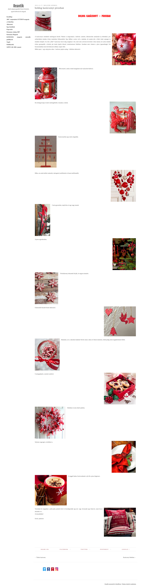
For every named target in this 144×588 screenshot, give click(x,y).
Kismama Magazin (12, 34)
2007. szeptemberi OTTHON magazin (18, 19)
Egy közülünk (11, 27)
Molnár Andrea (50, 5)
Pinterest (104, 549)
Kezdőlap (9, 17)
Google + (126, 549)
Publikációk (10, 44)
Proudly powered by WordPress (113, 584)
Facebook (64, 549)
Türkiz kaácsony (40, 557)
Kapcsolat (10, 29)
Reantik (18, 6)
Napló (8, 42)
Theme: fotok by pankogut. (129, 584)
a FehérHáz (10, 22)
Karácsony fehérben (129, 557)
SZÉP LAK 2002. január (14, 47)
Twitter (84, 549)
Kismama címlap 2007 (13, 32)
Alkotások (10, 24)
